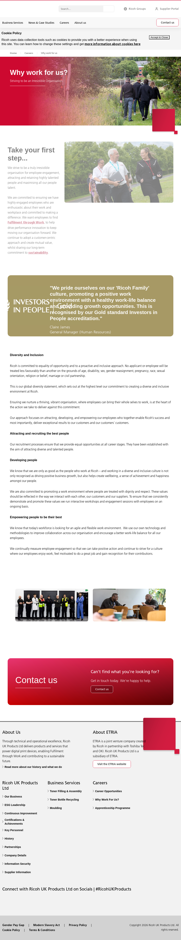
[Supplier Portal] (167, 9)
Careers (28, 53)
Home (13, 53)
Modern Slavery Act (46, 925)
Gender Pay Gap (13, 925)
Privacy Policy (78, 925)
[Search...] (108, 8)
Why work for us (49, 53)
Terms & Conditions (42, 930)
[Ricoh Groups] (135, 9)
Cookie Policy (11, 930)
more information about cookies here (112, 44)
